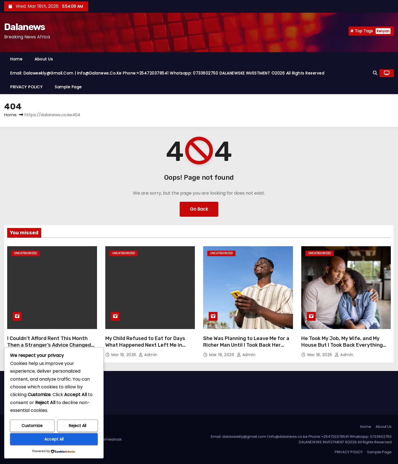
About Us (44, 59)
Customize (32, 425)
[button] (375, 73)
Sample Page (68, 87)
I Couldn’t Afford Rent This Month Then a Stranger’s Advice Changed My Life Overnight (49, 345)
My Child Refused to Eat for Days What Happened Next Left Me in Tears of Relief (145, 345)
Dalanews (24, 27)
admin (148, 354)
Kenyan (383, 31)
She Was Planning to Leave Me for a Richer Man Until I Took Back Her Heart (246, 345)
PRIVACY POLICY (26, 87)
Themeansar (110, 439)
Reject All (77, 425)
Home (16, 59)
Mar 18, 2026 (124, 354)
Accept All (54, 439)
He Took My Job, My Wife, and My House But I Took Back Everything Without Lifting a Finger (342, 345)
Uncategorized (25, 253)
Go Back (199, 209)
